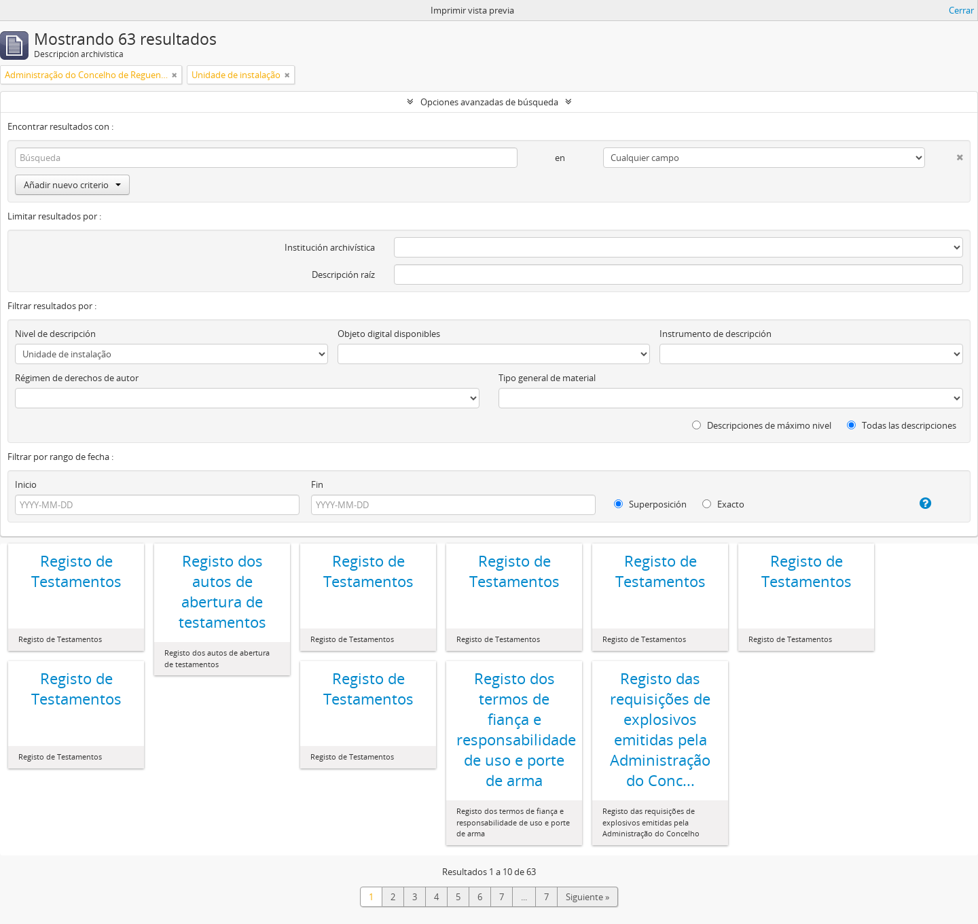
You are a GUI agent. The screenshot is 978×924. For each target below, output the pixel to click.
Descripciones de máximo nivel (761, 425)
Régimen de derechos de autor (77, 378)
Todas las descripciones (901, 425)
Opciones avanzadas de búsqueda (489, 102)
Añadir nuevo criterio (72, 185)
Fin (317, 484)
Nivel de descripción (55, 333)
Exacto (723, 504)
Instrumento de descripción (715, 333)
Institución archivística (330, 247)
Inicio (26, 484)
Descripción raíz (343, 274)
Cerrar (961, 10)
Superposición (650, 504)
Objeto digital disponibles (389, 333)
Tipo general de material (547, 378)
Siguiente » (587, 897)
